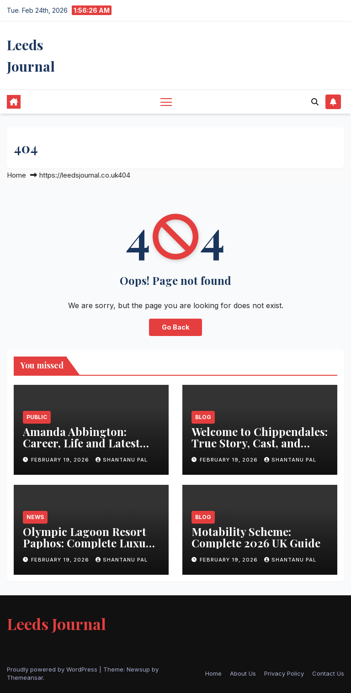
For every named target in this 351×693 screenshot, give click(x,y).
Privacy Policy (284, 673)
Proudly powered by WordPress (53, 669)
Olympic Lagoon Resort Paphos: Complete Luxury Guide (90, 543)
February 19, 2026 (61, 460)
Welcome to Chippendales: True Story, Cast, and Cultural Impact (259, 443)
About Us (243, 673)
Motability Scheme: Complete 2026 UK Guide (255, 537)
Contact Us (328, 673)
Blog (203, 417)
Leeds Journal (56, 623)
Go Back (175, 327)
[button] (315, 101)
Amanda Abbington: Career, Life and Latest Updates (81, 443)
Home (16, 175)
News (35, 517)
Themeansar (25, 677)
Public (37, 417)
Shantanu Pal (122, 460)
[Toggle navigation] (166, 101)
